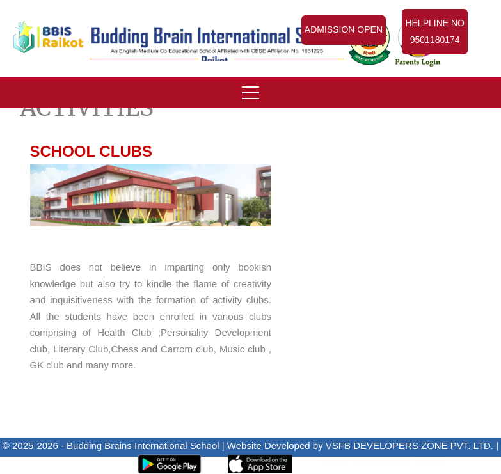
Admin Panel (83, 462)
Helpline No (435, 33)
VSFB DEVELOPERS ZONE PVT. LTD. (409, 445)
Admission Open (344, 29)
